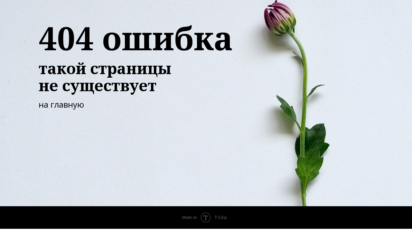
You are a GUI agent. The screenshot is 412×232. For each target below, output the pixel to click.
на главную (61, 104)
